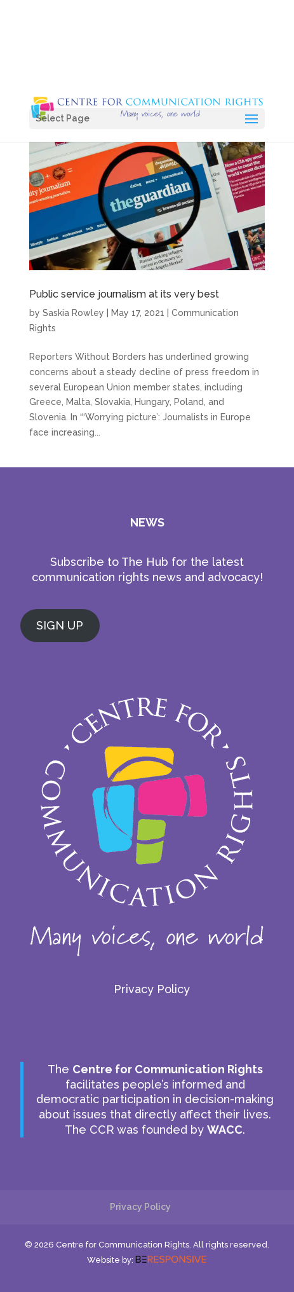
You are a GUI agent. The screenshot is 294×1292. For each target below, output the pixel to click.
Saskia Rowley (73, 313)
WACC (225, 1129)
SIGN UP (59, 625)
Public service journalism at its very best (124, 294)
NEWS (147, 522)
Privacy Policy (152, 989)
